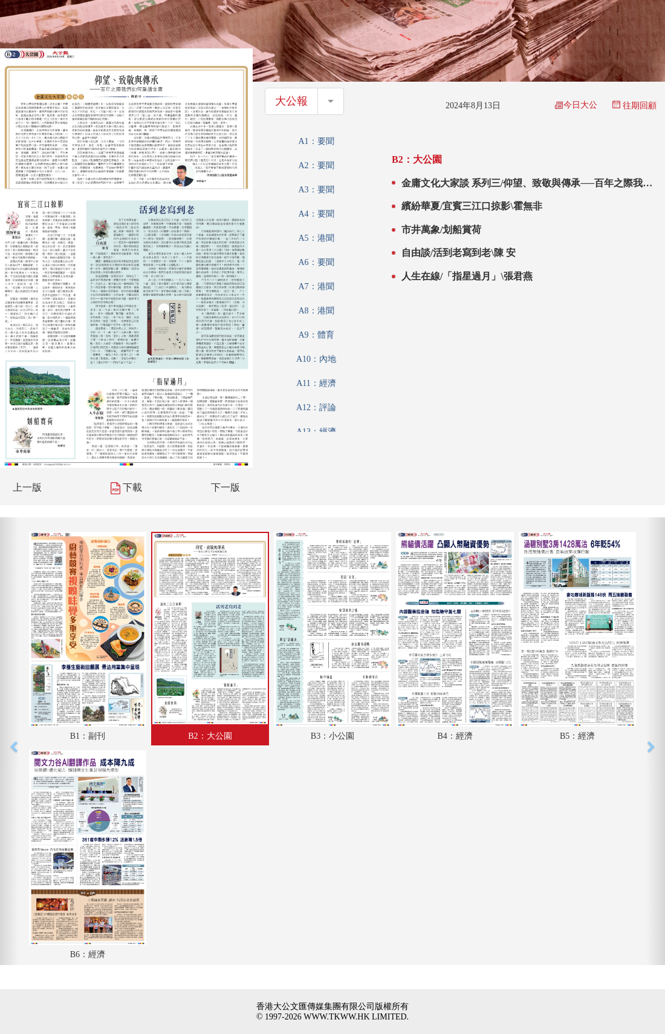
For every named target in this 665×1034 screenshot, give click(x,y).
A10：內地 (316, 359)
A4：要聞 (316, 213)
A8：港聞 (316, 310)
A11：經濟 (316, 383)
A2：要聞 (316, 165)
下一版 (225, 487)
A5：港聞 (316, 238)
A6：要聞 (316, 262)
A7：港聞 (316, 286)
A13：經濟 (316, 431)
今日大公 (576, 105)
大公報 (291, 101)
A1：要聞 (316, 141)
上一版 (27, 487)
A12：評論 (316, 407)
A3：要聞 (316, 189)
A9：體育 (316, 334)
